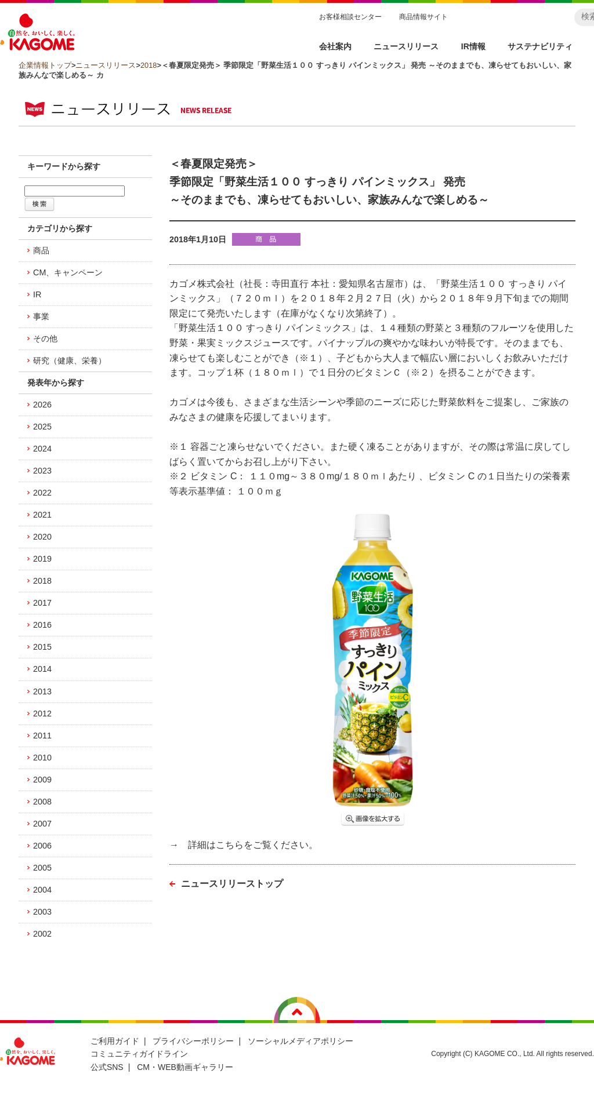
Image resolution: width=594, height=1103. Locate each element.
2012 (42, 713)
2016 (42, 624)
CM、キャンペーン (68, 272)
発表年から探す (55, 382)
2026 (42, 404)
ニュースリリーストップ (232, 884)
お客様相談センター (350, 17)
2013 (42, 691)
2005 (42, 867)
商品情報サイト (423, 17)
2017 (42, 602)
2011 (42, 735)
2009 (42, 779)
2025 (42, 426)
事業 (41, 316)
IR (37, 294)
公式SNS (107, 1067)
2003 (42, 911)
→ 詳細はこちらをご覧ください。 (243, 845)
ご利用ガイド (114, 1041)
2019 (42, 558)
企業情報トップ (45, 65)
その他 (45, 338)
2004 (42, 889)
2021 (42, 514)
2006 (42, 845)
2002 (42, 933)
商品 (41, 250)
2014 (42, 669)
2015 (42, 646)
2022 (42, 492)
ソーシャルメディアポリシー (300, 1041)
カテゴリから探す (59, 228)
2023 (42, 470)
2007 (42, 823)
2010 (42, 757)
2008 (42, 801)
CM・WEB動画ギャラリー (185, 1067)
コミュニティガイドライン (139, 1053)
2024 (42, 448)
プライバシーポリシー (193, 1041)
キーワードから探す (63, 166)
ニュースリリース (105, 65)
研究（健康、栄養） (69, 360)
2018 (148, 65)
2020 (42, 536)
